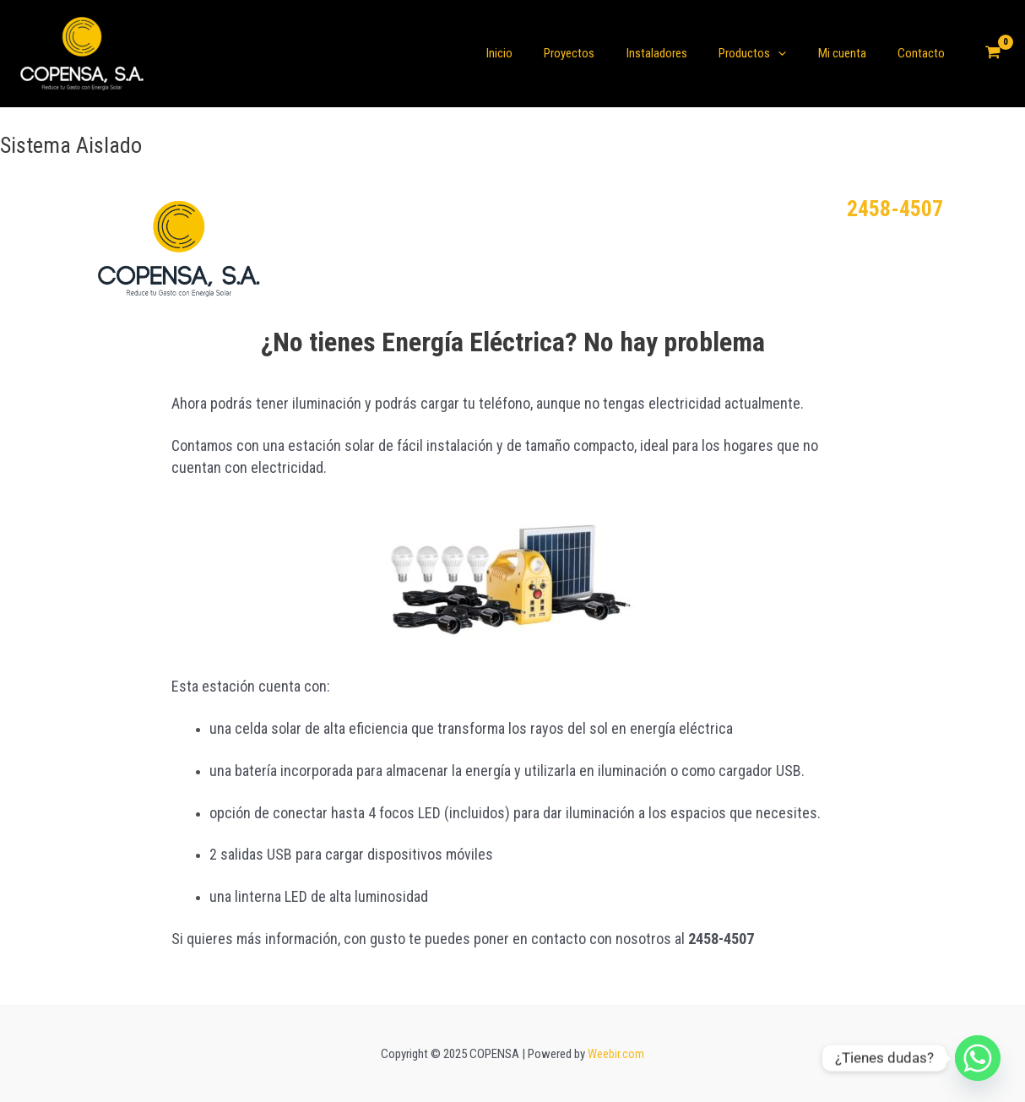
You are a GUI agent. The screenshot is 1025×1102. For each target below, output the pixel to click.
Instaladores (678, 53)
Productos (768, 53)
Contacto (924, 53)
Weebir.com (616, 1053)
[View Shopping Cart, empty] (993, 54)
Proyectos (597, 53)
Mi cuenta (851, 53)
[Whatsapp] (978, 1058)
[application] (794, 53)
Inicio (534, 53)
